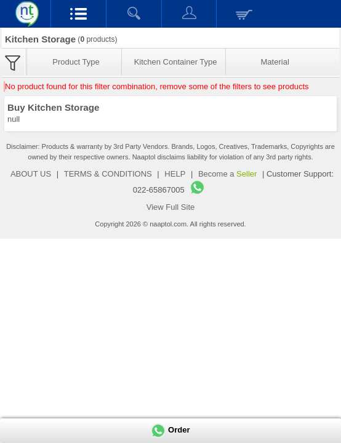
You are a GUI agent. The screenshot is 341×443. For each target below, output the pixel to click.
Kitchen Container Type (175, 61)
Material (275, 61)
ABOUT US (30, 173)
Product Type (75, 61)
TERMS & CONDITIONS (108, 173)
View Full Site (170, 207)
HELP (174, 173)
